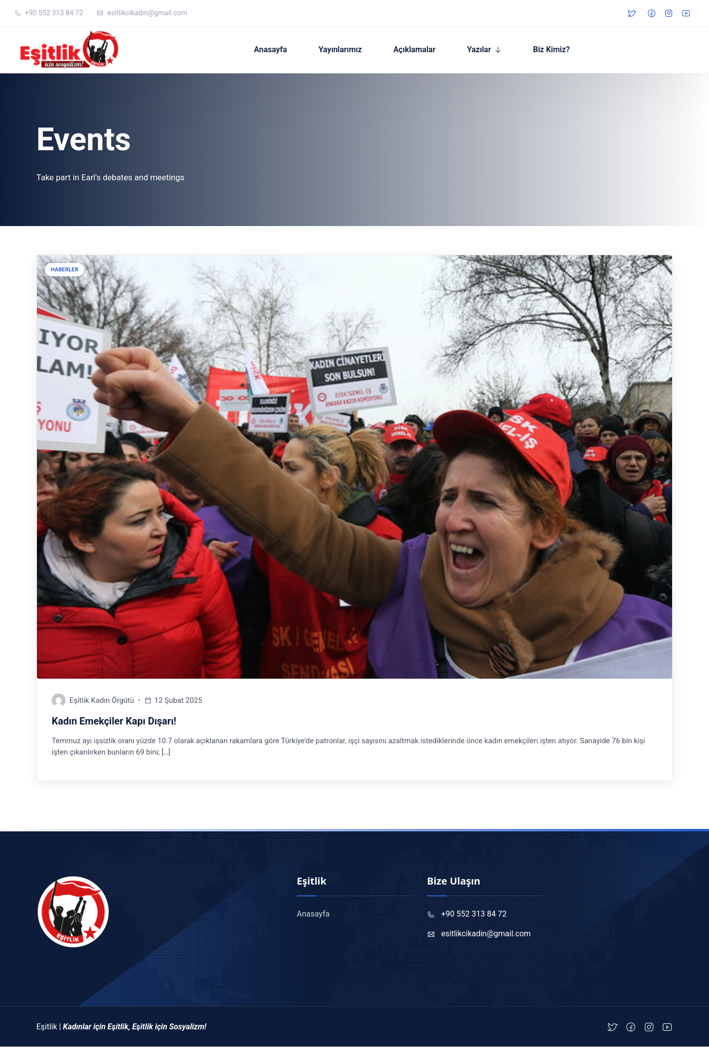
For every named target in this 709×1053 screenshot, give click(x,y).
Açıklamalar (422, 52)
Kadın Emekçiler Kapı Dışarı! (114, 727)
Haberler (64, 275)
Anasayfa (278, 52)
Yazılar (487, 52)
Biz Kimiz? (559, 52)
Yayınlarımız (348, 52)
